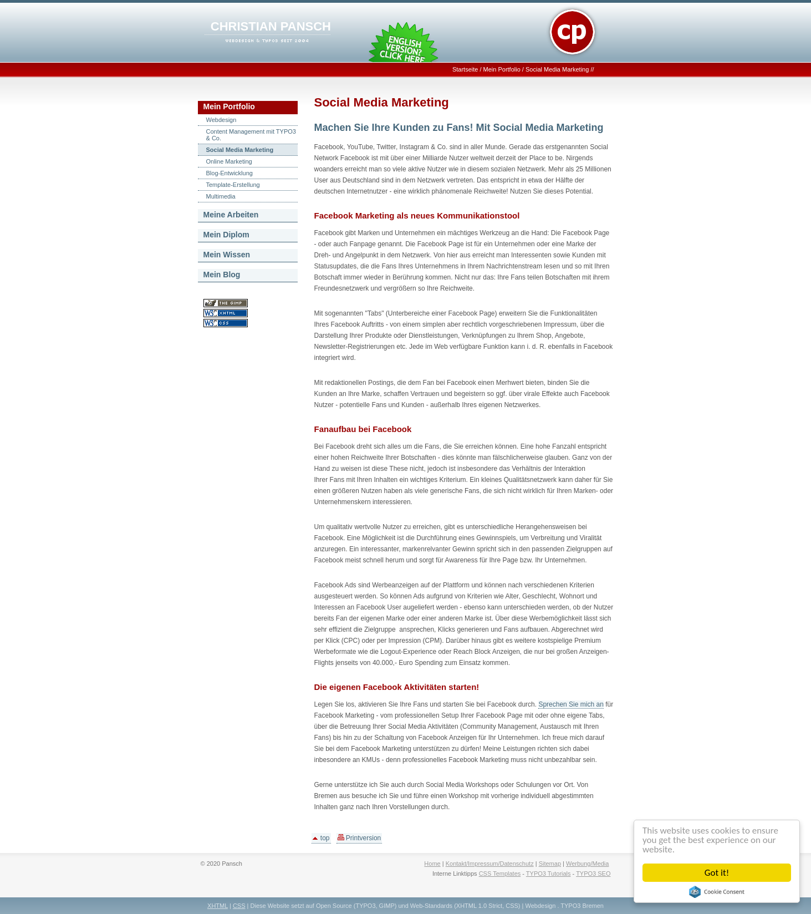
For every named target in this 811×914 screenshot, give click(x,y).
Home (432, 863)
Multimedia (221, 196)
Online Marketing (229, 161)
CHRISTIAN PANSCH (271, 26)
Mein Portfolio (502, 69)
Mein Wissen (227, 254)
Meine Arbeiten (231, 214)
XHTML (217, 905)
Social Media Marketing (557, 69)
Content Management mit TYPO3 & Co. (251, 134)
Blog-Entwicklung (229, 173)
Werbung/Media (587, 863)
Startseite (465, 69)
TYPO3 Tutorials (548, 873)
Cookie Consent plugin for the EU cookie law (716, 892)
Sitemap (550, 863)
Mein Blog (222, 274)
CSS (239, 905)
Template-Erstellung (233, 184)
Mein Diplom (226, 234)
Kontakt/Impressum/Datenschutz (490, 863)
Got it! (717, 873)
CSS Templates (500, 873)
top (321, 838)
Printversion (359, 838)
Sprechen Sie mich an (570, 704)
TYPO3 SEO (593, 873)
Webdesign (221, 119)
